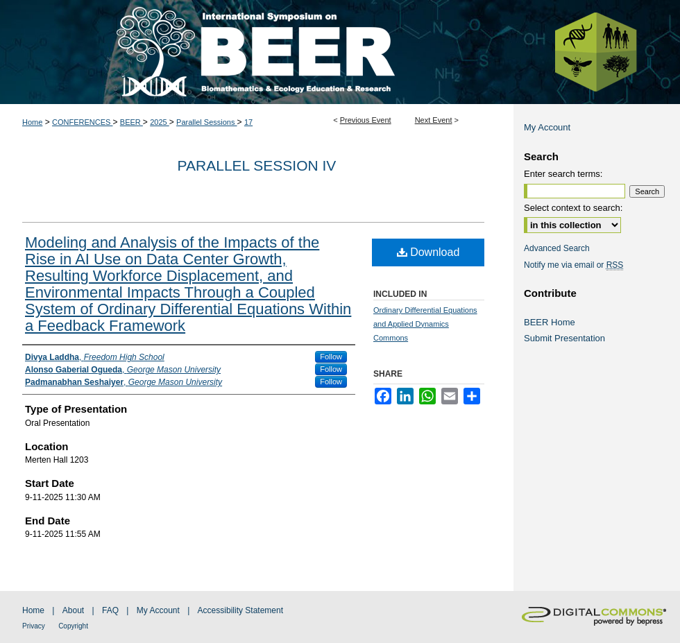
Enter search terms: (563, 174)
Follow (331, 356)
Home (32, 122)
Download (428, 252)
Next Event (433, 120)
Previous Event (365, 120)
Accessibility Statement (240, 610)
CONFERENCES (82, 122)
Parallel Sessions (206, 122)
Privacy (33, 626)
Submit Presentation (564, 338)
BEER (131, 122)
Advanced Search (557, 248)
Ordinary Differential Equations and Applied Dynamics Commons (425, 324)
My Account (547, 127)
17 (248, 122)
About (73, 610)
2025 (159, 122)
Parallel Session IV (257, 165)
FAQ (110, 610)
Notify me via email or (573, 265)
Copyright (73, 626)
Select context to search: (573, 208)
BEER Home (549, 322)
